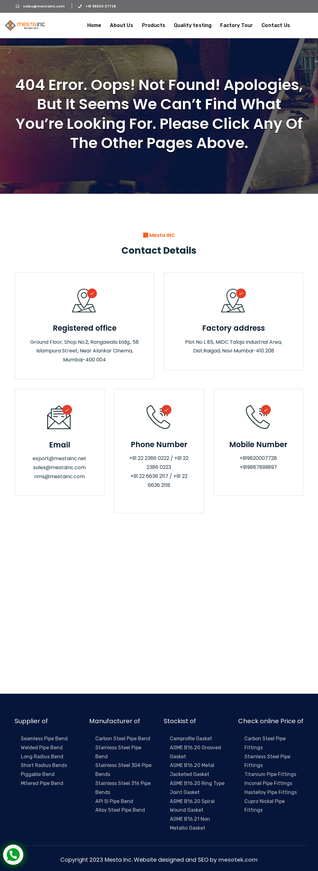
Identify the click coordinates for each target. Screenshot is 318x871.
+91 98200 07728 (94, 6)
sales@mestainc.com (40, 6)
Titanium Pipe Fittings (270, 774)
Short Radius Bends (44, 765)
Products (153, 25)
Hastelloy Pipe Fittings (270, 792)
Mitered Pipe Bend (42, 783)
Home (94, 25)
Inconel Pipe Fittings (268, 783)
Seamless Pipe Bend (44, 739)
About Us (121, 25)
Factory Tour (236, 25)
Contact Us (275, 25)
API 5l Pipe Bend (114, 801)
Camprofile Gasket (191, 739)
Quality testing (192, 25)
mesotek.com (238, 860)
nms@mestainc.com (59, 476)
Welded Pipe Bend (42, 748)
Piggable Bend (38, 774)
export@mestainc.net (59, 458)
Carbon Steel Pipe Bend (122, 739)
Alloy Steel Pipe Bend (120, 810)
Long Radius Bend (42, 757)
